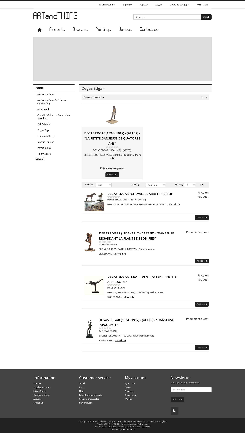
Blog (81, 391)
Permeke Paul (44, 147)
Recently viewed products (90, 395)
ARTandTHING (55, 16)
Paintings (103, 29)
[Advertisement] (122, 59)
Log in (159, 4)
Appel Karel (43, 109)
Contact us (149, 29)
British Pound (107, 4)
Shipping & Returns (41, 387)
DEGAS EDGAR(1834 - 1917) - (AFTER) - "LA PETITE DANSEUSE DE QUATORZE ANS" (112, 138)
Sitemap (37, 383)
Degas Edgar (43, 130)
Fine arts (57, 29)
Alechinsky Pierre (45, 94)
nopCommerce (128, 429)
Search (206, 16)
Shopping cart (131, 395)
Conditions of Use (41, 395)
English (127, 4)
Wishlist (128, 399)
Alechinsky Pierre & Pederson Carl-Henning (52, 102)
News (81, 387)
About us (37, 399)
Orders (128, 387)
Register (144, 4)
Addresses (129, 391)
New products (85, 403)
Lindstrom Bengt (45, 136)
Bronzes (80, 29)
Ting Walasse (44, 153)
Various (125, 29)
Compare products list (89, 399)
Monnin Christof (45, 141)
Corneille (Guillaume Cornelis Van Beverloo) (53, 117)
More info (174, 204)
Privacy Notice (39, 391)
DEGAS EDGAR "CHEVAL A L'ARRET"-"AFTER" (140, 194)
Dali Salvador (44, 124)
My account (130, 383)
